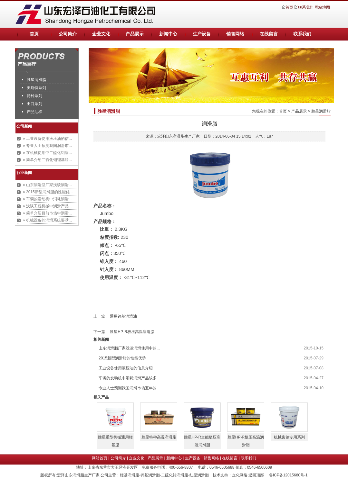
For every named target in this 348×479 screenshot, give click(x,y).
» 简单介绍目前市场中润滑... (47, 213)
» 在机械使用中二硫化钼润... (47, 152)
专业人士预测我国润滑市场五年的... (129, 388)
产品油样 (34, 112)
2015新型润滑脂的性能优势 (122, 358)
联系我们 (306, 7)
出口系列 (34, 104)
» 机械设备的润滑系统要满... (47, 220)
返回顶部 (256, 475)
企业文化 (101, 34)
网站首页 (99, 458)
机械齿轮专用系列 (289, 437)
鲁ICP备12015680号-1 (289, 475)
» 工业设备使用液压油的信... (47, 138)
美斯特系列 (36, 88)
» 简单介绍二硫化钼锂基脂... (47, 160)
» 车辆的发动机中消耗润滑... (47, 199)
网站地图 (322, 7)
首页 (289, 7)
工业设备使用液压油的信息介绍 (126, 368)
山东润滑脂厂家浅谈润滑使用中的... (129, 348)
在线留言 (269, 34)
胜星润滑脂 (36, 79)
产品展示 (135, 34)
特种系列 (34, 96)
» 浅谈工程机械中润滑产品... (47, 206)
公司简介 (68, 34)
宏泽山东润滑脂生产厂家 (178, 136)
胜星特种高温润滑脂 (158, 437)
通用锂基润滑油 (123, 316)
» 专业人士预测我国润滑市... (47, 145)
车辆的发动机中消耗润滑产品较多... (129, 378)
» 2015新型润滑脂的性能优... (48, 192)
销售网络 (235, 34)
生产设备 (202, 34)
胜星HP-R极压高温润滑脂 (132, 332)
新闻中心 (168, 34)
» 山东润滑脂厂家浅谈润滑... (47, 185)
